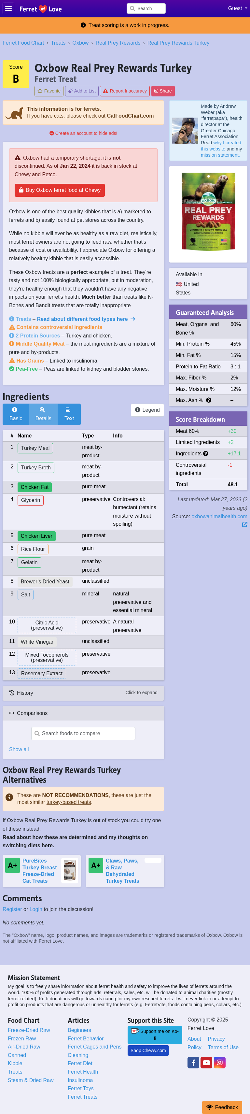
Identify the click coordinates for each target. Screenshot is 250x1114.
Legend (147, 410)
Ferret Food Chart (23, 43)
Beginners (79, 1030)
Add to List (82, 90)
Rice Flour (33, 549)
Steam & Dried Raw (31, 1080)
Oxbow (81, 43)
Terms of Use (223, 1047)
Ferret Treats (83, 1097)
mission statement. (220, 155)
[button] (237, 8)
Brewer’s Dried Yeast (45, 581)
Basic (15, 414)
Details (43, 414)
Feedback (222, 1107)
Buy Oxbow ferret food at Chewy (60, 190)
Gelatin (29, 562)
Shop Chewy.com (148, 1050)
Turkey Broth (36, 467)
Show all (19, 749)
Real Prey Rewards (118, 43)
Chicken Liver (36, 536)
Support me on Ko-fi (155, 1034)
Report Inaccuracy (125, 90)
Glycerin (30, 500)
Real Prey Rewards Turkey (178, 43)
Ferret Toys (81, 1088)
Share (163, 90)
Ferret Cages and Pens (94, 1047)
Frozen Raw (22, 1038)
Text (69, 414)
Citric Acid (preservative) (47, 625)
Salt (25, 594)
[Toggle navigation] (8, 8)
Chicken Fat (35, 487)
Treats (58, 43)
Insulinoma (80, 1080)
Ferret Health (83, 1072)
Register (12, 909)
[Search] (146, 8)
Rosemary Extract (41, 673)
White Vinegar (37, 642)
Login (36, 909)
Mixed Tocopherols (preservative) (46, 657)
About (194, 1039)
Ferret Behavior (86, 1038)
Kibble (15, 1063)
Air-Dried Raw (24, 1047)
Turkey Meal (35, 448)
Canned (17, 1055)
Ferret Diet (80, 1063)
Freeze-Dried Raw (29, 1030)
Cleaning (78, 1055)
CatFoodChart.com (130, 116)
